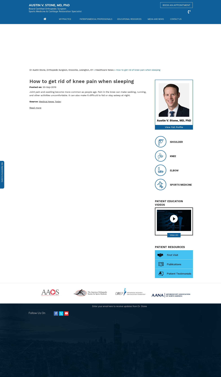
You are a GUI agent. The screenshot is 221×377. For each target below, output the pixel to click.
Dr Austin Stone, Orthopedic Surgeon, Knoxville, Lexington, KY (61, 70)
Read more (35, 107)
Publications (170, 264)
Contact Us (176, 19)
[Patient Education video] (174, 220)
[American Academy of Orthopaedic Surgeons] (50, 292)
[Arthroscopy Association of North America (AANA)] (171, 294)
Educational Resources (129, 19)
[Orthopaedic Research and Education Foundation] (130, 291)
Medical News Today (50, 101)
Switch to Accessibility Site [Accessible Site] (2, 172)
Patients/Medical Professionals (96, 19)
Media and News (156, 19)
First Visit (167, 255)
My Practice (65, 19)
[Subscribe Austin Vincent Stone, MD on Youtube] (66, 313)
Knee (165, 156)
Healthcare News (104, 70)
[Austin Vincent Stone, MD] (55, 8)
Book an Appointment (176, 5)
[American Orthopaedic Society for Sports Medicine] (90, 292)
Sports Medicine (173, 184)
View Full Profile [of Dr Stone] (174, 127)
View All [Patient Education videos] (174, 235)
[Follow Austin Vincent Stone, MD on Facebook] (56, 313)
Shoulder (169, 141)
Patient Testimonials (175, 274)
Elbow (167, 170)
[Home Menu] (45, 19)
